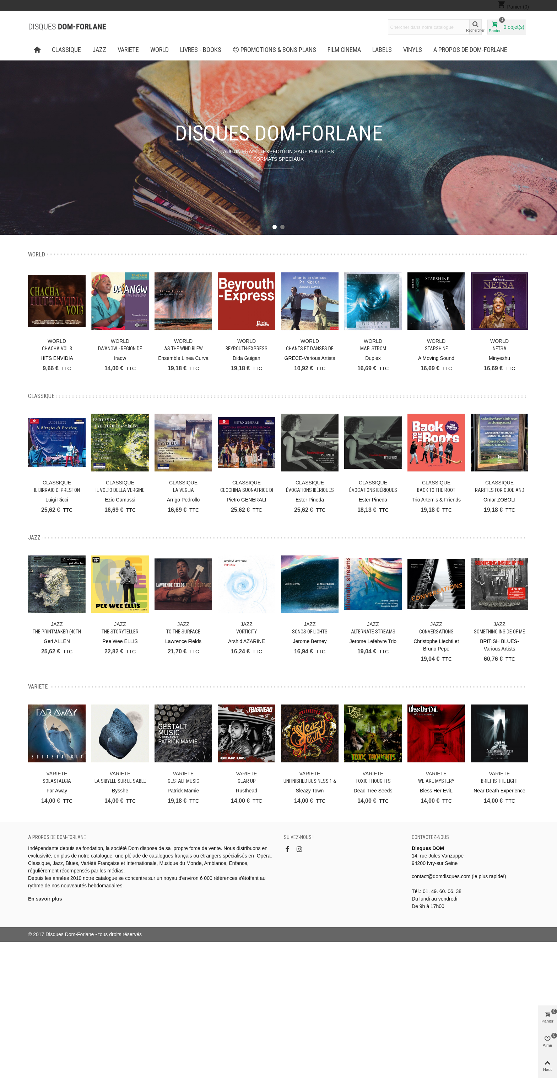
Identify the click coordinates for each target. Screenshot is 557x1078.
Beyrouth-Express (246, 348)
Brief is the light (499, 781)
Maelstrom (373, 348)
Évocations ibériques (310, 490)
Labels (382, 50)
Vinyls (412, 50)
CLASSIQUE (66, 50)
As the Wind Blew (183, 348)
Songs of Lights (310, 631)
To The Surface (183, 631)
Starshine (436, 348)
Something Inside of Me (499, 631)
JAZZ (99, 50)
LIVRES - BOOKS (200, 50)
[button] (274, 227)
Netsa (500, 348)
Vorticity (246, 631)
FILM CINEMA (344, 50)
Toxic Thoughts (373, 781)
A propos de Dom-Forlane (470, 50)
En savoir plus (45, 899)
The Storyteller (120, 631)
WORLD (159, 50)
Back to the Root (436, 490)
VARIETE (128, 50)
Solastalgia (57, 781)
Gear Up (247, 781)
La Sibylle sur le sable (120, 781)
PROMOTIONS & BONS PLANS (275, 50)
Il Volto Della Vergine (120, 490)
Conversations (436, 631)
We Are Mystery (436, 781)
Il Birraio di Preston (57, 490)
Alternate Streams (373, 631)
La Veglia (183, 490)
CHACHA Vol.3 (57, 348)
